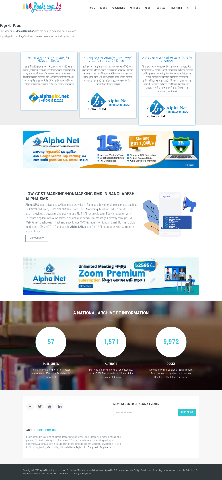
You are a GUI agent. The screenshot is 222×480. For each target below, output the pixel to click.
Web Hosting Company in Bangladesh (75, 473)
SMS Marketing (89, 209)
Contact (162, 7)
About (148, 7)
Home (92, 7)
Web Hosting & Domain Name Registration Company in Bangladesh (79, 447)
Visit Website (37, 238)
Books (103, 7)
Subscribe (187, 412)
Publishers (118, 7)
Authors (135, 7)
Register (176, 7)
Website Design (133, 470)
